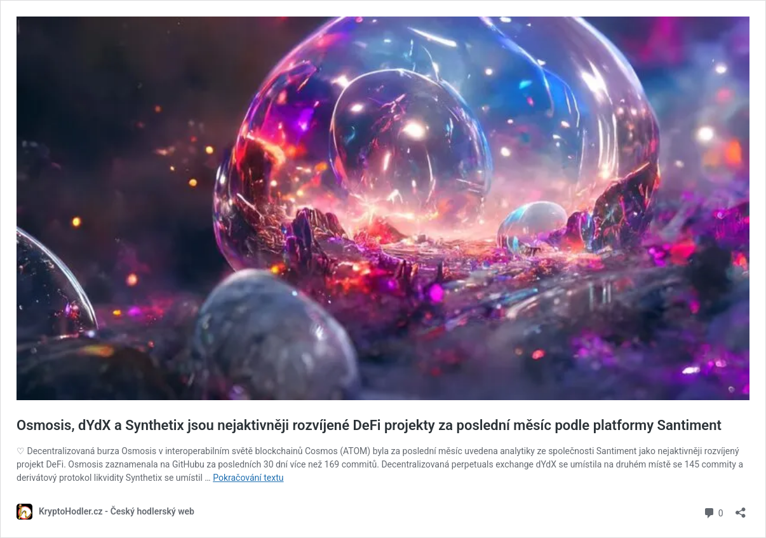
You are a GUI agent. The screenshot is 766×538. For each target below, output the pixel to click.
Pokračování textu (248, 478)
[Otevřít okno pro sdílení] (740, 508)
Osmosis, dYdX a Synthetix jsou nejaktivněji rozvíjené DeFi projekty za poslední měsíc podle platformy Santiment (369, 425)
